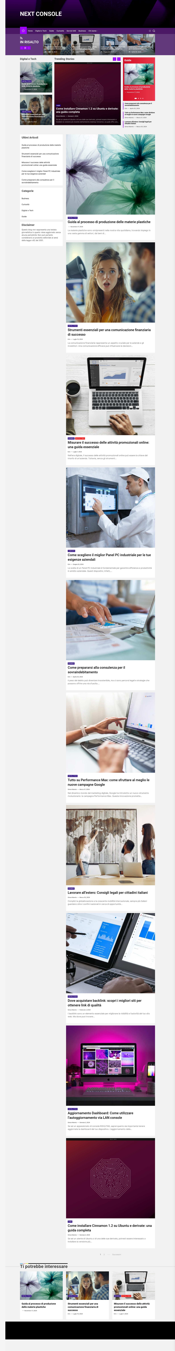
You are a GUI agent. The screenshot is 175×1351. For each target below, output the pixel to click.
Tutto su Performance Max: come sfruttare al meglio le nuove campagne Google (140, 113)
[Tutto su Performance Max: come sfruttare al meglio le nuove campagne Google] (110, 737)
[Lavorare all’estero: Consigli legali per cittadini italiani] (110, 850)
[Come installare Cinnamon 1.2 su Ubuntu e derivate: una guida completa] (87, 93)
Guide (51, 31)
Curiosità (60, 31)
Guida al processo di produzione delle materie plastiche (56, 48)
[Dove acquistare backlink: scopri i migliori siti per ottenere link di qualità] (110, 962)
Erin (23, 122)
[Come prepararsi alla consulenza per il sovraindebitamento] (110, 625)
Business (82, 31)
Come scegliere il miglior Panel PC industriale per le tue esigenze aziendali (141, 49)
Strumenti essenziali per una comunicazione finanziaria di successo (83, 49)
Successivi (116, 1263)
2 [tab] (138, 98)
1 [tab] (135, 98)
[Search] (154, 31)
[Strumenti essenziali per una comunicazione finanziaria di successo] (110, 287)
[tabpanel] (139, 78)
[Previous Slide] (114, 59)
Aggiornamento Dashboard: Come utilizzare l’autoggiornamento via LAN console (104, 1124)
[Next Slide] (119, 59)
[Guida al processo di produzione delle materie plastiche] (36, 77)
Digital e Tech (41, 31)
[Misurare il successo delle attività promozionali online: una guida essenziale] (110, 399)
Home (30, 31)
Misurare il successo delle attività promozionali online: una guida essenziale (113, 49)
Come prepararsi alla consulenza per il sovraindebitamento (138, 104)
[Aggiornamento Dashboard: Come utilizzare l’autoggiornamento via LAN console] (110, 1075)
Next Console (41, 13)
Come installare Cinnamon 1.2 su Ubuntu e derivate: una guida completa (104, 1236)
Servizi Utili (71, 31)
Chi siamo (93, 31)
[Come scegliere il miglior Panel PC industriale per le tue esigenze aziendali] (110, 512)
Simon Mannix (60, 116)
